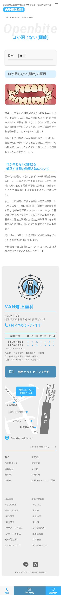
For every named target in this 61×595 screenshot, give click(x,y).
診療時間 (53, 592)
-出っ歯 (36, 513)
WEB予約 (30, 592)
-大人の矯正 (12, 507)
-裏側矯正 (10, 524)
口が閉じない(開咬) (29, 17)
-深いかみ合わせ (41, 548)
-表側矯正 (10, 518)
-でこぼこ (37, 507)
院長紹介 (10, 471)
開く (22, 56)
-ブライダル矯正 (14, 536)
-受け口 (36, 524)
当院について (12, 465)
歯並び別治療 (39, 501)
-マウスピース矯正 (15, 530)
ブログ (35, 471)
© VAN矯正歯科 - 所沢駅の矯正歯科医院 (31, 575)
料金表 (8, 477)
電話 (7, 592)
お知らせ (37, 477)
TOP (7, 17)
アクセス (37, 465)
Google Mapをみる (38, 449)
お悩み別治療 (15, 17)
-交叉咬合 (37, 542)
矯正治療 (10, 501)
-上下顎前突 (38, 536)
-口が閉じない (40, 530)
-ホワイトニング (14, 548)
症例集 (8, 483)
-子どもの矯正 (13, 513)
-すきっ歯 (37, 518)
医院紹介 (37, 459)
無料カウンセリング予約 (34, 374)
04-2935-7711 (27, 326)
